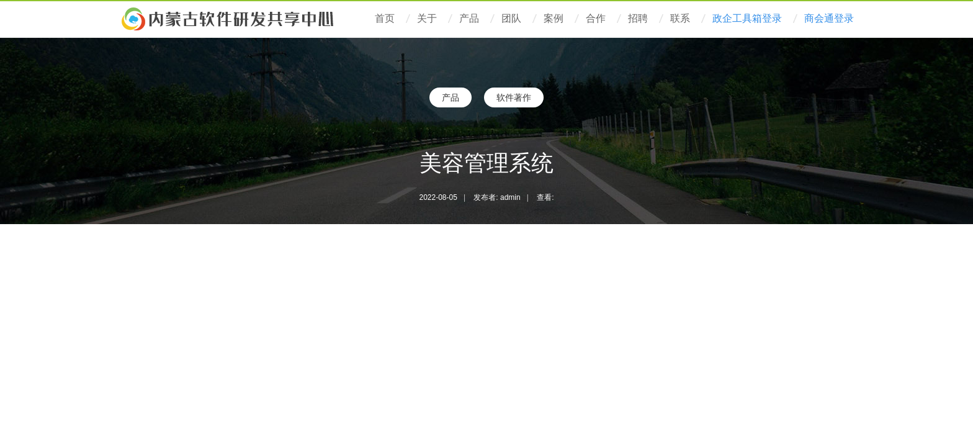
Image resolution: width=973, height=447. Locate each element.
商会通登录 (829, 18)
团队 (511, 18)
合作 (596, 18)
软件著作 (513, 97)
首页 (385, 18)
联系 (680, 18)
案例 (553, 18)
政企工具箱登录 (747, 18)
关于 (427, 18)
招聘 (638, 18)
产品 (469, 18)
